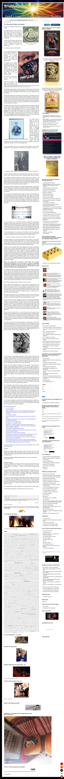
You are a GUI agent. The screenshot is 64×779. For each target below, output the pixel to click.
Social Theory (10, 618)
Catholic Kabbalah (46, 380)
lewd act (7, 584)
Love (27, 584)
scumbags (18, 615)
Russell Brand (18, 612)
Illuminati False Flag (35, 573)
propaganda (23, 605)
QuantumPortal (61, 766)
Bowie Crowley (20, 543)
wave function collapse (9, 630)
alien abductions (35, 535)
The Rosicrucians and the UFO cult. (50, 222)
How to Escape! (46, 494)
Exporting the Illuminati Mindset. (49, 478)
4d (31, 533)
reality (29, 609)
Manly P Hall (28, 587)
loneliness (24, 584)
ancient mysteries (14, 537)
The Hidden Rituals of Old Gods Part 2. (50, 491)
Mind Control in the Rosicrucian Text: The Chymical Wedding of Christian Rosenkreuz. (51, 227)
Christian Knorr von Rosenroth (25, 547)
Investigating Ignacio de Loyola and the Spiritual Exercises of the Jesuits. (52, 209)
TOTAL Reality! (46, 459)
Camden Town (27, 545)
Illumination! (45, 496)
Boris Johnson (37, 542)
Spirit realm (15, 618)
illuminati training (12, 575)
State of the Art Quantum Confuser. (50, 124)
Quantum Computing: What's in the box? (51, 123)
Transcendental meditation (17, 625)
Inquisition (31, 576)
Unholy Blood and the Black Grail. (49, 483)
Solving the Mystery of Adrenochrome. (50, 188)
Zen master (27, 631)
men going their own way (7, 590)
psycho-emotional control (15, 606)
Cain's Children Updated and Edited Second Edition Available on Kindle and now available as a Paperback (52, 60)
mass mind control (6, 589)
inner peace (15, 576)
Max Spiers (18, 589)
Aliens (38, 535)
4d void (11, 534)
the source (29, 623)
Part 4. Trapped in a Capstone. (49, 337)
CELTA (25, 546)
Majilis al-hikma (11, 587)
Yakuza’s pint (13, 631)
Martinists (8, 588)
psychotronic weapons (15, 607)
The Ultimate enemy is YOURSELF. (50, 497)
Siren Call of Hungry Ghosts (24, 617)
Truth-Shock (26, 626)
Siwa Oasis (30, 617)
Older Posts (37, 502)
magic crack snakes (23, 586)
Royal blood (35, 611)
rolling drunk (5, 611)
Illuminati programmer (22, 574)
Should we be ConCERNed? (48, 464)
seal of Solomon (23, 615)
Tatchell (13, 620)
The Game (22, 622)
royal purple (8, 612)
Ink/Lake (11, 576)
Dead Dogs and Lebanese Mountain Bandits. (52, 475)
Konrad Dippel (37, 582)
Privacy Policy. (8, 774)
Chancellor (8, 547)
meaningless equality (28, 589)
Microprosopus (14, 591)
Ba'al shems (19, 539)
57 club (25, 534)
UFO (9, 627)
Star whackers (32, 618)
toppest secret (30, 624)
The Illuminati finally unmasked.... (15, 24)
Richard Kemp (16, 500)
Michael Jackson (9, 591)
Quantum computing (31, 607)
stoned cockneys (18, 619)
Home (19, 502)
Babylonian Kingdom (35, 539)
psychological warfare (27, 606)
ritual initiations (22, 610)
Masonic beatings (19, 588)
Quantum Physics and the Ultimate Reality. (51, 456)
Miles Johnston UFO (35, 591)
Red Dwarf (33, 609)
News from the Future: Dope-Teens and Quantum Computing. (51, 534)
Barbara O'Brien (34, 540)
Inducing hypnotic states (27, 575)
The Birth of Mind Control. (48, 539)
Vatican (24, 629)
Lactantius (17, 583)
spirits (18, 618)
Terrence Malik (23, 621)
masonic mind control (30, 588)
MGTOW (35, 590)
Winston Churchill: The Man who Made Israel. (52, 198)
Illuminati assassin (23, 573)
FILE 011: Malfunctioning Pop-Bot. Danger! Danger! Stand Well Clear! (51, 580)
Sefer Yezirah (37, 615)
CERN (5, 547)
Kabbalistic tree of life (33, 581)
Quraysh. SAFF (21, 609)
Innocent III (27, 576)
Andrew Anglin (23, 537)
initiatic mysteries (37, 575)
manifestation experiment (22, 587)
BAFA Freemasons (12, 540)
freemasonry (18, 563)
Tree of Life (9, 626)
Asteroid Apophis (20, 538)
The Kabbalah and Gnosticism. (49, 202)
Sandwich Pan (23, 613)
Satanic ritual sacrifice (12, 614)
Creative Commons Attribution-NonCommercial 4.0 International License (24, 771)
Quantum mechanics (16, 608)
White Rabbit (19, 630)
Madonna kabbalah (11, 586)
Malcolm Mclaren (16, 587)
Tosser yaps (34, 624)
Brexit (26, 544)
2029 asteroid (17, 533)
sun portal (34, 619)
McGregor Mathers (22, 589)
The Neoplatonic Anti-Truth (48, 381)
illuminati (18, 499)
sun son (37, 619)
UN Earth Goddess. (10, 628)
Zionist (11, 632)
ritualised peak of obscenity (32, 610)
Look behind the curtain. (47, 530)
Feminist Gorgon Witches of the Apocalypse (51, 477)
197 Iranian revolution (6, 533)
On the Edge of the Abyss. (48, 544)
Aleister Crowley (22, 535)
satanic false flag (36, 613)
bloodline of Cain (26, 542)
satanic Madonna (6, 614)
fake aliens (31, 559)
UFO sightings (21, 627)
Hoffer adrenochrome (14, 499)
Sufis (31, 619)
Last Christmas (28, 583)
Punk (20, 607)
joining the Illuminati (13, 581)
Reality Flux (45, 467)
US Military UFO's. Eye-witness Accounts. (51, 215)
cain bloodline (16, 545)
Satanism (22, 614)
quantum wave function (35, 608)
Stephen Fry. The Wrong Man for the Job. (51, 513)
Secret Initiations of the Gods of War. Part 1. (51, 342)
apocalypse (36, 537)
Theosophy (5, 624)
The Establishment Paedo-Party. (49, 366)
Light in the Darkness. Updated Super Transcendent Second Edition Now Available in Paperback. (52, 157)
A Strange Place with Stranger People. (50, 524)
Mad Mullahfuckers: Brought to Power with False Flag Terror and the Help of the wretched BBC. (52, 116)
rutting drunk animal (29, 612)
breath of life (23, 544)
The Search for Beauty (47, 493)
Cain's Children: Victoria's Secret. (49, 325)
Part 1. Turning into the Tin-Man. (49, 331)
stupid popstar (22, 619)
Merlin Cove (19, 590)
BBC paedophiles (12, 541)
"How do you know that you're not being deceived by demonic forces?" (51, 205)
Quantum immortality (10, 608)
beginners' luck (20, 541)
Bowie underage (9, 544)
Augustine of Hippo (7, 539)
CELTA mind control (35, 546)
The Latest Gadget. (47, 537)
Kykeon (14, 583)
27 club (21, 533)
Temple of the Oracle (6, 621)
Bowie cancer (7, 543)
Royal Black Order (30, 611)
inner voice (19, 576)
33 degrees (24, 533)
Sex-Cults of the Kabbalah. (48, 197)
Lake (24, 583)
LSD (29, 584)
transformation (31, 625)
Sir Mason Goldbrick (17, 617)
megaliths (37, 589)
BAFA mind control (25, 540)
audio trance (37, 538)
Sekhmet (10, 616)
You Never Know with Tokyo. (48, 522)
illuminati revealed (30, 499)
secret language (28, 615)
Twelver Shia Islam (36, 626)
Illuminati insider (12, 574)
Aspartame (9, 538)
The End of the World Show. (48, 548)
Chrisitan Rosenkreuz (17, 547)
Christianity (8, 548)
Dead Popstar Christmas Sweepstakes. (50, 567)
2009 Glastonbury (13, 533)
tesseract (5, 622)
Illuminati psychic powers (23, 499)
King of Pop (23, 582)
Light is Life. (45, 468)
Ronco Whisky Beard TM (11, 611)
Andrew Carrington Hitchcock (30, 537)
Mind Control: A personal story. (51, 289)
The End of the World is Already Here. (50, 503)
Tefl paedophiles (23, 620)
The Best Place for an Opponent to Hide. (51, 221)
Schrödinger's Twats (8, 615)
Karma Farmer (6, 582)
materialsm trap (11, 589)
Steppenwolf (13, 619)
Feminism (5, 561)
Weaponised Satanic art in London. (50, 480)
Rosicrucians (17, 611)
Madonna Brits (6, 586)
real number (26, 609)
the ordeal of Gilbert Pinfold (23, 623)
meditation (33, 589)
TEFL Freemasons (18, 620)
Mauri (15, 589)
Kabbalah (25, 581)
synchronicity (9, 620)
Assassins (12, 538)
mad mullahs (29, 585)
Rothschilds (25, 611)
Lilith (15, 584)
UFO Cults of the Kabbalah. (48, 195)
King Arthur (12, 582)
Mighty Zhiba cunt (19, 591)
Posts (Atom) (10, 504)
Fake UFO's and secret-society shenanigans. (52, 217)
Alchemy (16, 535)
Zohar (14, 632)
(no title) (48, 268)
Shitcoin (29, 616)
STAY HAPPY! (46, 606)
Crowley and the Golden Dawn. (49, 189)
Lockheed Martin (19, 584)
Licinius (11, 584)
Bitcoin (34, 541)
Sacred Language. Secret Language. (50, 488)
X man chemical (8, 631)
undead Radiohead (21, 628)
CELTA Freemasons (29, 546)
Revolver (5, 610)
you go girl (23, 631)
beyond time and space (29, 541)
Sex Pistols (17, 616)
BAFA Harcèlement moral (19, 540)
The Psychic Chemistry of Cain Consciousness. (52, 327)
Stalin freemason (23, 618)
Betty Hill (24, 541)
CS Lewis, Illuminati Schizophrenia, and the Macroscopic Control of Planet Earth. (53, 274)
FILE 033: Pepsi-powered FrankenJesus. (51, 587)
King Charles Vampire (18, 582)
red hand (37, 609)
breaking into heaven (17, 544)
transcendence (10, 625)
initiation (6, 576)
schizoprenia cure (20, 500)
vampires (21, 629)
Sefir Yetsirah (6, 616)
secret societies (33, 615)
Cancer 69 (36, 545)
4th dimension (14, 534)
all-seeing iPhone (7, 536)
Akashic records (7, 535)
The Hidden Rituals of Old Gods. (49, 490)
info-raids (32, 575)
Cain (13, 545)
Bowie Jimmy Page (25, 543)
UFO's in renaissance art (29, 627)
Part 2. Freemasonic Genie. (48, 333)
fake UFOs (36, 559)
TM (19, 624)
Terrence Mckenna (28, 621)
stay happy (36, 618)
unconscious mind (15, 628)
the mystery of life (10, 623)
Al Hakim (11, 535)
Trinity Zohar (13, 626)
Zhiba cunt (8, 632)
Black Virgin (17, 542)
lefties (4, 584)
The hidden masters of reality (29, 622)
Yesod (16, 631)
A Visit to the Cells (46, 518)
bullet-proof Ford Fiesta (34, 544)
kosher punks (6, 583)
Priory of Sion (9, 605)
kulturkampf (10, 583)
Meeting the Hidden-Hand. (48, 505)
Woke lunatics (35, 630)
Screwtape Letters (14, 615)
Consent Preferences (5, 0)
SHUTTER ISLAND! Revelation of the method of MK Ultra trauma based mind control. (54, 279)
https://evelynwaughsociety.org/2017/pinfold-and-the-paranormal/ (52, 416)
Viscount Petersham (29, 629)
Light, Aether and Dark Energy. (49, 465)
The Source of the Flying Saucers (49, 212)
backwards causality (6, 540)
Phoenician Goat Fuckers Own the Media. (51, 481)
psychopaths (12, 500)
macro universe (25, 585)
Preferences (46, 438)
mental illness (13, 590)
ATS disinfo (33, 538)
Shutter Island (37, 616)
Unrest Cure (5, 629)
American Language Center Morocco (28, 536)
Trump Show (17, 626)
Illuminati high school (6, 574)
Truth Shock (21, 626)
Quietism (17, 609)
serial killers (13, 616)
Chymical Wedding (21, 548)
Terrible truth (33, 621)
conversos (5, 550)
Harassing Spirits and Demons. (49, 182)
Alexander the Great (29, 535)
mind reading (35, 499)
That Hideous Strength (10, 622)
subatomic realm (27, 619)
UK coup (37, 627)
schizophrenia (31, 614)
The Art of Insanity (46, 542)
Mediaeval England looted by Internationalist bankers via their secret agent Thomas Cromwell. (51, 185)
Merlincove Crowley (25, 590)
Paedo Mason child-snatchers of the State (51, 402)
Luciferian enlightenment (34, 584)
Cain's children (22, 545)
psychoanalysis (21, 606)
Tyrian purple (6, 627)
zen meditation (31, 631)
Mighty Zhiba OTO (24, 591)
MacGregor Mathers (19, 585)
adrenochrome (9, 499)
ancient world (19, 537)
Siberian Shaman (7, 617)
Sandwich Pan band (30, 613)
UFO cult (13, 627)
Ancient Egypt (9, 537)
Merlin (16, 590)
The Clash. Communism (17, 622)
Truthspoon (16, 6)
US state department (10, 629)
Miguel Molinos (30, 591)
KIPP (26, 582)
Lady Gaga (21, 583)
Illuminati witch (16, 575)
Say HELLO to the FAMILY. (48, 509)
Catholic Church (9, 546)
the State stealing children (35, 623)
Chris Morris (12, 547)
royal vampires (13, 612)
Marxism (12, 588)
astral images (25, 538)
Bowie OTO (35, 543)
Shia (26, 616)
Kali (37, 581)
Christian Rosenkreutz (33, 547)
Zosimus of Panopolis (19, 632)
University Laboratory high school (34, 628)
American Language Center (19, 536)
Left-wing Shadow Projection (34, 583)
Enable (52, 438)
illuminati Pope (17, 574)
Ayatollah (16, 539)
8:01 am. (44, 541)
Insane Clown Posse (35, 576)
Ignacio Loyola (11, 573)
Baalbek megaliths (30, 539)
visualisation (34, 629)
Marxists (15, 588)
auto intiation (12, 539)
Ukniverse (5, 628)
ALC (13, 535)
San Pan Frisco (18, 613)
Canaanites (32, 545)
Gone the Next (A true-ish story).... (49, 536)
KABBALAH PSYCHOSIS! (48, 194)
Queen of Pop (5, 609)
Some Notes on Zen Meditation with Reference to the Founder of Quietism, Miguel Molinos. (52, 225)
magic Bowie (18, 586)
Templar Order (28, 620)
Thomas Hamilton (15, 624)
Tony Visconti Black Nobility (24, 624)
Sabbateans (34, 612)
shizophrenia (25, 500)
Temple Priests (12, 621)
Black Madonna (13, 542)
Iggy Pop (7, 573)
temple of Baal (36, 620)
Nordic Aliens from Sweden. (48, 211)
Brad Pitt (13, 544)
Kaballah (21, 581)
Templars (32, 620)
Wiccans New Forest (24, 630)
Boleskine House (32, 542)
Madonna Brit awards (35, 585)
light (13, 584)
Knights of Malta (32, 582)
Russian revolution (23, 612)
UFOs (34, 627)
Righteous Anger (14, 610)
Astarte (16, 538)
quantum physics (22, 608)
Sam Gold (13, 613)
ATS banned (29, 538)
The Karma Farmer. (47, 532)
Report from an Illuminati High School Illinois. (52, 263)
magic (15, 586)
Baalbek (26, 539)
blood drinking (21, 542)
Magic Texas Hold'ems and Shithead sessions (32, 586)
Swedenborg (5, 620)
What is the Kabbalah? (47, 192)
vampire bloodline (17, 629)
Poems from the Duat (47, 596)
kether (9, 582)
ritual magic (26, 610)
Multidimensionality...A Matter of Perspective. (52, 458)
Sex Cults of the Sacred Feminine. (49, 362)
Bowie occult (30, 543)
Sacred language (9, 613)
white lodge (15, 630)
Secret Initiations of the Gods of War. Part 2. (51, 344)
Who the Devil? (46, 499)
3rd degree (28, 533)
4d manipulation (35, 533)
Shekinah (24, 616)
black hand (8, 542)
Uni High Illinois (27, 628)
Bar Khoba (29, 540)
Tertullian (37, 621)
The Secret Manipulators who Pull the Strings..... (52, 214)
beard (16, 541)
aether (37, 534)
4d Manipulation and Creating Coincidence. (51, 462)
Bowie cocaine (11, 543)
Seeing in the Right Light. (48, 461)
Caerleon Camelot (9, 545)
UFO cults (17, 627)
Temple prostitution (17, 621)
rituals (37, 610)
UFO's (24, 627)
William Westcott (30, 630)
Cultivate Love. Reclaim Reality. (49, 608)
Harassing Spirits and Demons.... (52, 317)
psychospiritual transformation (8, 607)
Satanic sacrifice (18, 614)
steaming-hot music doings (7, 619)
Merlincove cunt (30, 590)
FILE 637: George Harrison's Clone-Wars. (51, 588)
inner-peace (23, 576)
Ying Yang (19, 631)
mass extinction (36, 588)
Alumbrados (12, 536)
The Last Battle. (46, 233)
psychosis (37, 606)
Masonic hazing (25, 588)
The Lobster (35, 622)
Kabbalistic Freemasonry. (48, 232)
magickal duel (6, 587)
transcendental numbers (25, 625)
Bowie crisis (16, 543)
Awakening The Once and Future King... (51, 351)
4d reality (7, 534)
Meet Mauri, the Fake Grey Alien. (49, 191)
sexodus (21, 616)
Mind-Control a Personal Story (49, 474)
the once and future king (17, 623)
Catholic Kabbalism (15, 546)
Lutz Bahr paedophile (13, 585)
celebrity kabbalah (21, 546)
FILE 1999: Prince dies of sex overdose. (51, 591)
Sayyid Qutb (26, 614)
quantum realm (28, 608)
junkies (18, 581)
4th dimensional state (20, 534)
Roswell (22, 611)
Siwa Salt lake (35, 617)
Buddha (29, 544)
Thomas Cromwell (10, 624)
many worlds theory (33, 587)
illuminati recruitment (35, 574)
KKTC (28, 582)
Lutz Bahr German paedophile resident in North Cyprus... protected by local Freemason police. (52, 502)
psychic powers (7, 500)
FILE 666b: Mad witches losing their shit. (51, 590)
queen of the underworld (12, 609)
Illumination (21, 575)
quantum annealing (24, 607)
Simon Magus (12, 617)
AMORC (36, 536)
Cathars (5, 546)
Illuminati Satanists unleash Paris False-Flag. (52, 341)
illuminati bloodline (29, 573)
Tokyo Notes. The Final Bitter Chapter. (50, 525)
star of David (27, 618)
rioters (18, 610)
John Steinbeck (8, 581)
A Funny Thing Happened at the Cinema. (51, 487)
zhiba (36, 631)
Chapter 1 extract (46, 358)
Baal (22, 539)
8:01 (27, 534)
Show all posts (30, 20)
